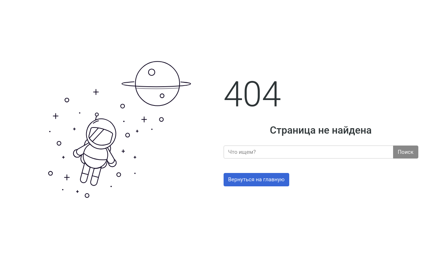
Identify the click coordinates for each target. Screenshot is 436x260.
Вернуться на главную (256, 179)
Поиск (406, 152)
